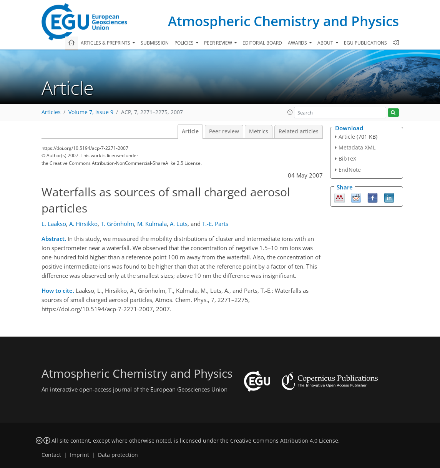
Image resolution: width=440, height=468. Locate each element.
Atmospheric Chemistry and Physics (283, 21)
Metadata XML (357, 147)
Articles (51, 112)
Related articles (299, 131)
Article (190, 131)
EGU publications (365, 43)
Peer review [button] (218, 43)
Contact (51, 454)
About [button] (325, 43)
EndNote (350, 169)
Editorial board (262, 43)
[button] (290, 112)
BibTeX (347, 158)
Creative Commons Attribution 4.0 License (284, 440)
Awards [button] (298, 43)
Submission (155, 43)
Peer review (224, 131)
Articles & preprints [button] (106, 43)
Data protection (118, 454)
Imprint (79, 454)
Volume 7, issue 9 (90, 112)
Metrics (258, 131)
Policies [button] (184, 43)
